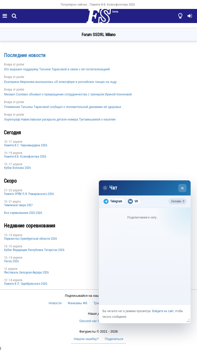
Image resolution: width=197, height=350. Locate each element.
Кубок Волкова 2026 (17, 168)
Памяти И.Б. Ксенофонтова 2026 (112, 4)
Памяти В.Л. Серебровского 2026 (25, 284)
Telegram (112, 201)
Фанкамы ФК (77, 303)
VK (133, 201)
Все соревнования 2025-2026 (23, 213)
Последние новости (24, 55)
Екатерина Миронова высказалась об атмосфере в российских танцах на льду (60, 82)
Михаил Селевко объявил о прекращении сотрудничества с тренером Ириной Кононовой (68, 94)
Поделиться (114, 339)
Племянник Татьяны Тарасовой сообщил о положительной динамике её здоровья (62, 107)
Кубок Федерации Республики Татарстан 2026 (34, 250)
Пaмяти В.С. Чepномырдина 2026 (25, 145)
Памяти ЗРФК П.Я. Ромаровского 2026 (29, 194)
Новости (55, 303)
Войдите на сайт (163, 311)
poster (20, 64)
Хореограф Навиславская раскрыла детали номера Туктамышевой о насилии (60, 119)
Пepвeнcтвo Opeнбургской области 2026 (30, 238)
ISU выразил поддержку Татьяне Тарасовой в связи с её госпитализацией (57, 69)
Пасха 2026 (11, 261)
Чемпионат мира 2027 (18, 205)
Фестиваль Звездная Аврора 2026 (26, 272)
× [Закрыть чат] (182, 188)
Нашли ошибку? (86, 339)
